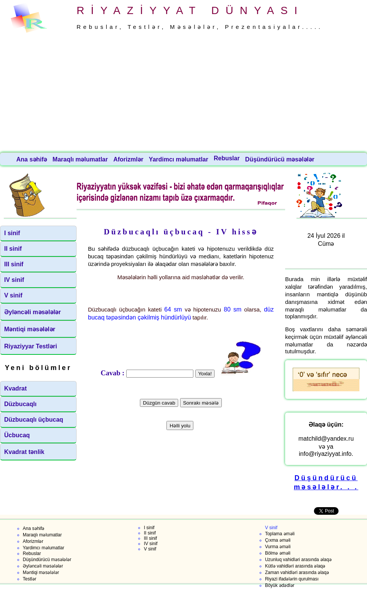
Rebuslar (228, 158)
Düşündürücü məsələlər (280, 159)
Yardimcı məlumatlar (179, 159)
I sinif (12, 233)
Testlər (29, 579)
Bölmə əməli (277, 553)
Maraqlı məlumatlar (81, 159)
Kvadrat (15, 388)
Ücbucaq (17, 435)
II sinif (13, 248)
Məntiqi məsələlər (29, 329)
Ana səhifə (32, 159)
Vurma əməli (278, 546)
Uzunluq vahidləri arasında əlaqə (298, 559)
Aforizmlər (129, 159)
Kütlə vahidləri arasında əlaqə (295, 566)
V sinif (13, 295)
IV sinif (14, 280)
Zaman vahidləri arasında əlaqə (297, 572)
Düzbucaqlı (20, 404)
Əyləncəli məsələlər (32, 312)
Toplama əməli (280, 533)
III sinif (14, 264)
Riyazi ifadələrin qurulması (291, 579)
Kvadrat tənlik (24, 452)
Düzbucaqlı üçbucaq (33, 419)
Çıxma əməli (277, 540)
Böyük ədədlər (280, 585)
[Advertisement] (183, 93)
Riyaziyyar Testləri (30, 346)
